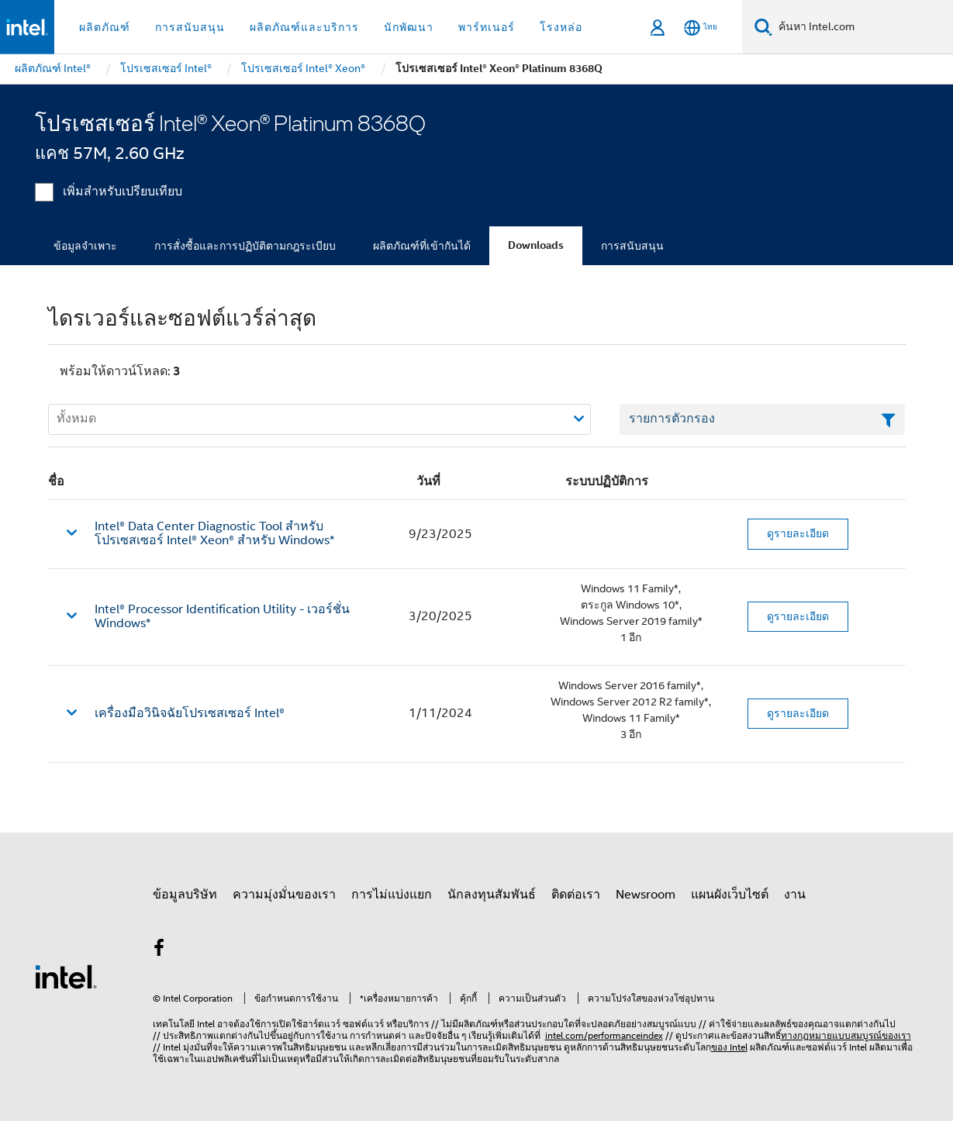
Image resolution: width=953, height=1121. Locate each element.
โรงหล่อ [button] (561, 27)
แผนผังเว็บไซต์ (729, 894)
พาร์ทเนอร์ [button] (486, 27)
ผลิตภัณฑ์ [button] (104, 27)
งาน (795, 894)
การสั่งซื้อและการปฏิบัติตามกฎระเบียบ (245, 246)
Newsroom (645, 894)
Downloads (536, 245)
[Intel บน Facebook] (160, 950)
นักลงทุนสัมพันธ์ (491, 894)
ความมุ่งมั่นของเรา (284, 894)
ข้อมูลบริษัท (185, 894)
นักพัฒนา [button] (408, 27)
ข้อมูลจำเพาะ (85, 246)
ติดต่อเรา (575, 894)
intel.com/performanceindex (604, 1035)
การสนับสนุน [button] (190, 27)
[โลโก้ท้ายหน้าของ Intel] (66, 976)
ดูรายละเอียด (798, 533)
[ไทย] (700, 27)
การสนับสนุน (632, 246)
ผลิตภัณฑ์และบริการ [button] (304, 27)
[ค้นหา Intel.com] (862, 27)
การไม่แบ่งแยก (391, 894)
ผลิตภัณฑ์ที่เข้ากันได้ (422, 246)
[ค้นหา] (763, 26)
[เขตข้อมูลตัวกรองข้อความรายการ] (763, 419)
